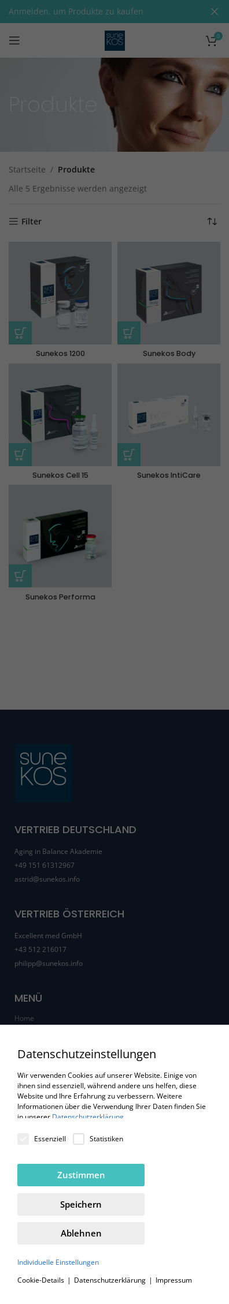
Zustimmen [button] (81, 1175)
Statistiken (98, 1138)
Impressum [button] (174, 1280)
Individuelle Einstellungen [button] (58, 1262)
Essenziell (41, 1138)
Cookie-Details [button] (41, 1280)
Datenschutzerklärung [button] (110, 1280)
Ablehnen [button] (81, 1233)
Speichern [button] (81, 1204)
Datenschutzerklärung (88, 1117)
